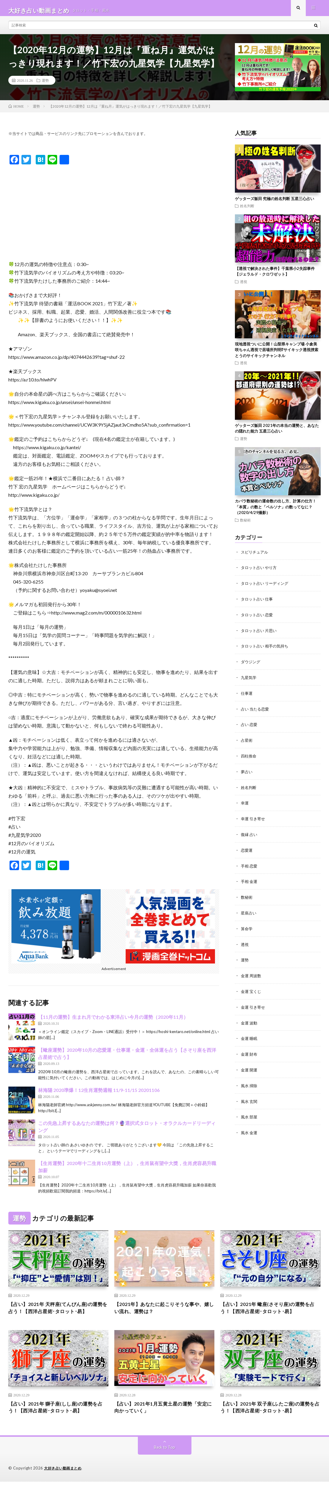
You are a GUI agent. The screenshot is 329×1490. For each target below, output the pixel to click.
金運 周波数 (252, 974)
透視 (243, 286)
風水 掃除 (249, 1082)
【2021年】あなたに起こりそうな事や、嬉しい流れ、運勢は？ (159, 1313)
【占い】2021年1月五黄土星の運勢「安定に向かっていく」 (163, 1415)
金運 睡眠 (249, 1035)
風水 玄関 (249, 1097)
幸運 (245, 804)
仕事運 (247, 695)
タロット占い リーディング (266, 587)
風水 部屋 (249, 1113)
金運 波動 (249, 1020)
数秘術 (245, 524)
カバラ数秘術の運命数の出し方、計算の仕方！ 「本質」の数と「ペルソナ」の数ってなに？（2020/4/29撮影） (275, 511)
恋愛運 (247, 850)
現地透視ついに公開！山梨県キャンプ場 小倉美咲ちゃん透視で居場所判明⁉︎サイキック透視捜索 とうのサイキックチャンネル (278, 354)
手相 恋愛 (249, 865)
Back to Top (164, 1455)
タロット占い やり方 (260, 572)
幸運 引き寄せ (254, 819)
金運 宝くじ (252, 989)
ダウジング (251, 664)
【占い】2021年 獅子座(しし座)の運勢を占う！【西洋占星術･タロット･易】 (58, 1415)
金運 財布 (249, 1051)
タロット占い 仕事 (258, 603)
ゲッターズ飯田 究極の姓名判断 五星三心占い (274, 203)
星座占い (249, 912)
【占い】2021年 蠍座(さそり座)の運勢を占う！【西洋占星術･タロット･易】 (270, 1313)
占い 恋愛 (249, 726)
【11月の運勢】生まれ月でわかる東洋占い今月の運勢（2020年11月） (113, 1021)
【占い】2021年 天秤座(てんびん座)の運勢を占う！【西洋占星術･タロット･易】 (58, 1313)
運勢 (45, 85)
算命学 (247, 927)
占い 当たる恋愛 (256, 711)
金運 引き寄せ (254, 1005)
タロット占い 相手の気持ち (266, 649)
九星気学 (249, 680)
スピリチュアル (255, 556)
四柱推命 (249, 757)
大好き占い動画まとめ (64, 1476)
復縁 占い (249, 834)
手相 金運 (249, 881)
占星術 (247, 742)
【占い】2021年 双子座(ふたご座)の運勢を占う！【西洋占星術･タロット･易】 (270, 1415)
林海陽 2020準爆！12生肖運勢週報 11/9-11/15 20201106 (99, 1095)
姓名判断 (247, 210)
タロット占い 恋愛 (258, 618)
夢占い (247, 773)
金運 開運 (249, 1066)
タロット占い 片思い (260, 633)
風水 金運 (249, 1128)
